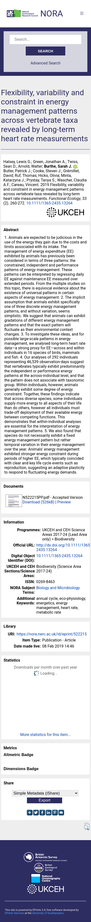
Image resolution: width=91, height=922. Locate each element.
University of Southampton (48, 913)
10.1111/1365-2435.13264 (49, 203)
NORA (51, 14)
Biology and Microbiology (58, 588)
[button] (87, 826)
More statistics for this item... (45, 734)
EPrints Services (14, 913)
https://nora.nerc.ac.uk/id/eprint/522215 (52, 634)
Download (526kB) (38, 502)
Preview (64, 502)
